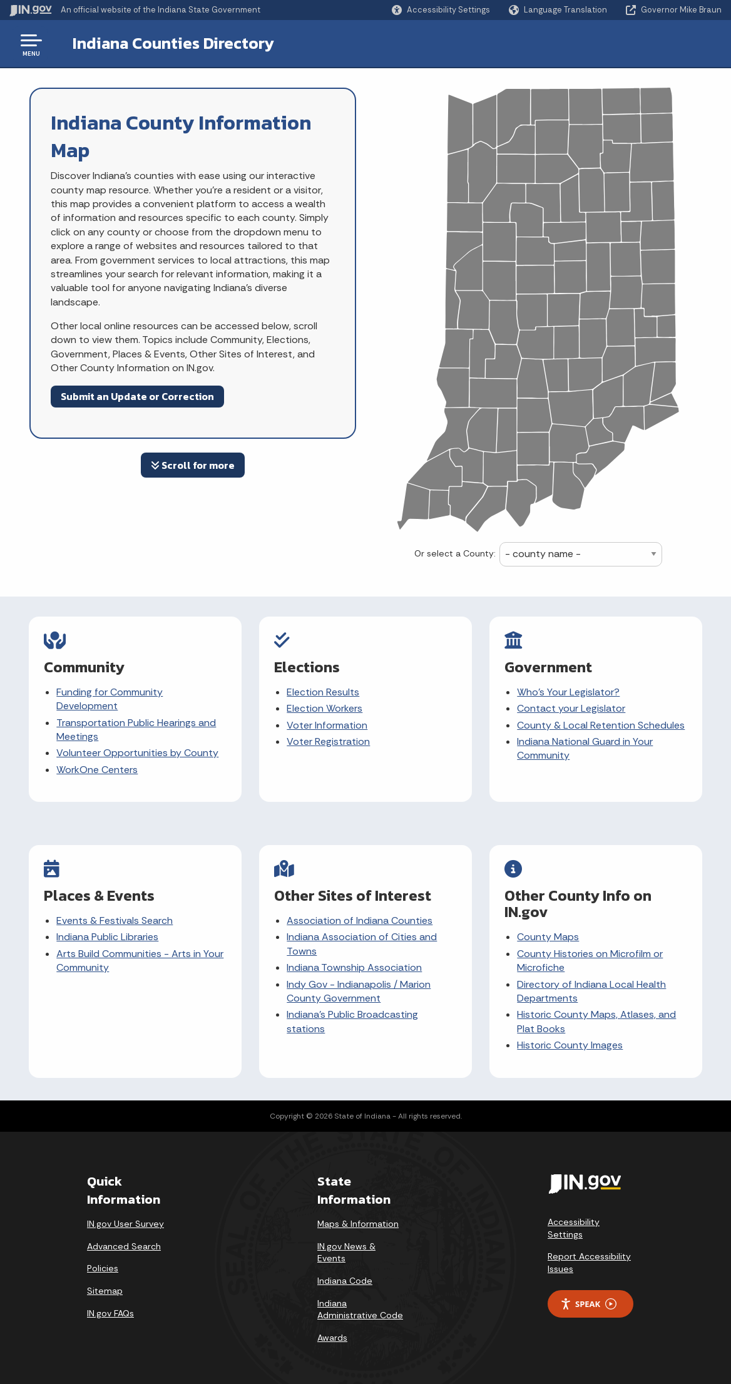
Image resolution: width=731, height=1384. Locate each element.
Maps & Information (358, 1218)
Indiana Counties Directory (163, 43)
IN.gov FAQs (110, 1307)
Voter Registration (329, 741)
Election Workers (325, 708)
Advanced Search (124, 1240)
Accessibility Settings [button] (574, 1222)
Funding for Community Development (110, 698)
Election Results (323, 692)
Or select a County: (455, 553)
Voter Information (327, 725)
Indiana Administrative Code (360, 1304)
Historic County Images (570, 1042)
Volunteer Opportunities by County (138, 752)
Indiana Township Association (354, 964)
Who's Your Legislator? (569, 692)
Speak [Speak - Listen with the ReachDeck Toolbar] (588, 1299)
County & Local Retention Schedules (601, 725)
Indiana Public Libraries (108, 934)
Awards (332, 1332)
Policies (102, 1263)
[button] (441, 10)
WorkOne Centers (97, 769)
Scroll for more (193, 465)
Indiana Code (344, 1275)
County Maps (549, 934)
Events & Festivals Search (115, 918)
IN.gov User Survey (125, 1218)
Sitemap (105, 1285)
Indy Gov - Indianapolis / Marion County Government (359, 988)
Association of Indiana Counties (360, 918)
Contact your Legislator (572, 708)
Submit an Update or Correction (137, 396)
